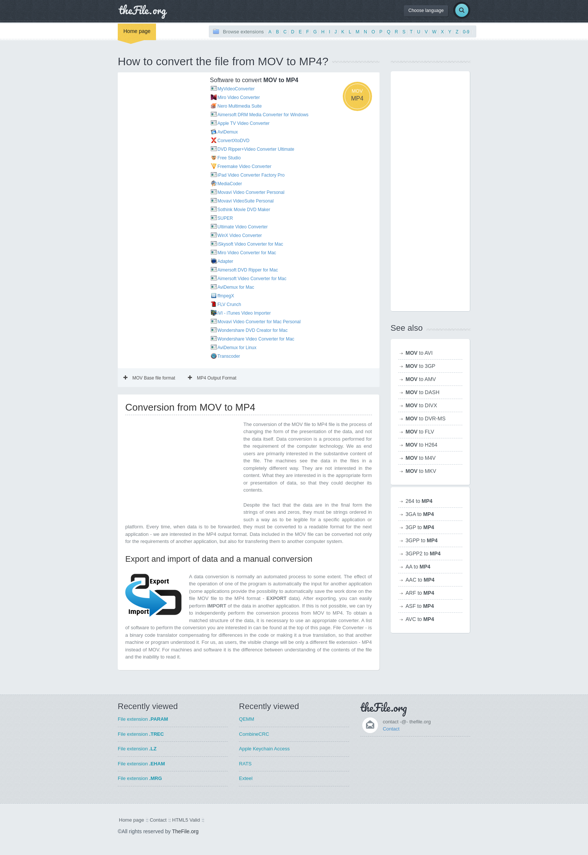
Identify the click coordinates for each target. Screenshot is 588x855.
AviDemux (228, 132)
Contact (391, 729)
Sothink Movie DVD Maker (244, 209)
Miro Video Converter (239, 97)
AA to (418, 567)
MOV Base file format (149, 378)
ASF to (420, 606)
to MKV (421, 471)
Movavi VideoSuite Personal (246, 201)
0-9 (466, 31)
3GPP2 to (423, 553)
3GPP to (422, 540)
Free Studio (229, 157)
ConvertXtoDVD (233, 140)
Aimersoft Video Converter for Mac (252, 278)
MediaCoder (230, 183)
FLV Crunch (229, 304)
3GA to (420, 514)
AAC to (420, 580)
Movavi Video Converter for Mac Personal (259, 321)
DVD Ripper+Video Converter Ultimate (256, 149)
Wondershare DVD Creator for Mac (253, 330)
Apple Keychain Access (264, 749)
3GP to (420, 527)
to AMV (421, 379)
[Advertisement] (159, 113)
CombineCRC (254, 734)
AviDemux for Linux (237, 347)
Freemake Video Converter (245, 166)
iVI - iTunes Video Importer (244, 313)
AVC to (420, 619)
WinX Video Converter (240, 235)
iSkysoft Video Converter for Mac (250, 244)
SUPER (225, 218)
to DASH (423, 392)
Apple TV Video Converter (244, 123)
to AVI (419, 353)
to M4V (421, 458)
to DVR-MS (426, 419)
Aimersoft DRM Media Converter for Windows (263, 114)
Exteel (245, 778)
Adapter (225, 261)
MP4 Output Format (212, 378)
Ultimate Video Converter (243, 227)
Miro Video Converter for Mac (247, 252)
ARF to (420, 593)
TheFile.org (185, 831)
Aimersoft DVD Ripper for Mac (248, 270)
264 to (419, 501)
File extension (143, 719)
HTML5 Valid (186, 820)
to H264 (422, 445)
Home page (136, 31)
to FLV (420, 432)
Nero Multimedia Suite (240, 106)
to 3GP (420, 366)
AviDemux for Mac (236, 287)
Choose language (426, 10)
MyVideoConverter (236, 89)
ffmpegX (226, 295)
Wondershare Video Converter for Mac (256, 339)
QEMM (246, 719)
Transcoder (229, 356)
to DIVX (421, 405)
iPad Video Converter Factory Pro (251, 175)
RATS (245, 763)
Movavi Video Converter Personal (251, 192)
